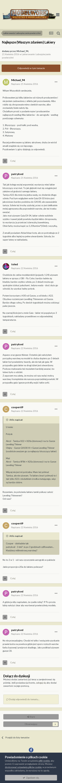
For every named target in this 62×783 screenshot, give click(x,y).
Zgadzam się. (31, 777)
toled (14, 264)
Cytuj (12, 161)
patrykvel (17, 173)
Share (31, 716)
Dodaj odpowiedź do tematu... (23, 699)
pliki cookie (44, 760)
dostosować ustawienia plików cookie (23, 767)
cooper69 (17, 407)
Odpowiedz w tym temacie (31, 68)
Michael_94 (22, 51)
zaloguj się (41, 682)
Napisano (24, 84)
